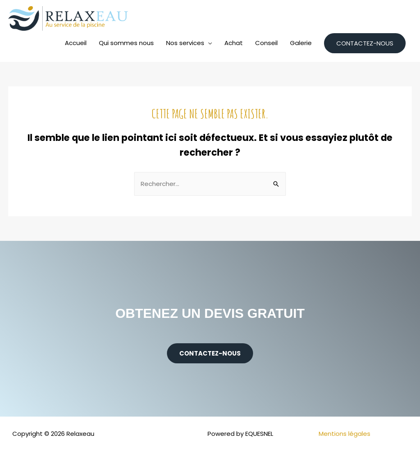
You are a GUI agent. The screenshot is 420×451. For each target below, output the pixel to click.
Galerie (301, 43)
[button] (210, 353)
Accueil (76, 43)
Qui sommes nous (126, 43)
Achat (233, 43)
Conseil (266, 43)
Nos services (185, 43)
